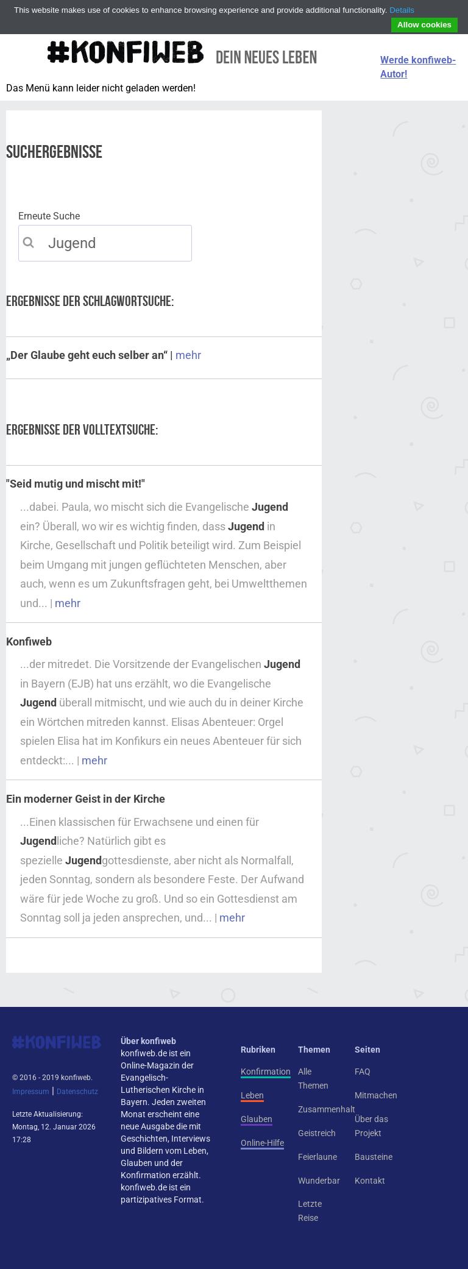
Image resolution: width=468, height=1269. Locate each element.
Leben (252, 1095)
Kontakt (370, 1180)
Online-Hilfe (262, 1143)
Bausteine (373, 1157)
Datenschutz (77, 1091)
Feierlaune (317, 1157)
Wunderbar (319, 1180)
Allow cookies (424, 24)
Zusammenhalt (326, 1109)
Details (401, 10)
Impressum (30, 1091)
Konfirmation (266, 1071)
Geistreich (317, 1133)
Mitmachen (376, 1095)
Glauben (256, 1119)
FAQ (362, 1071)
